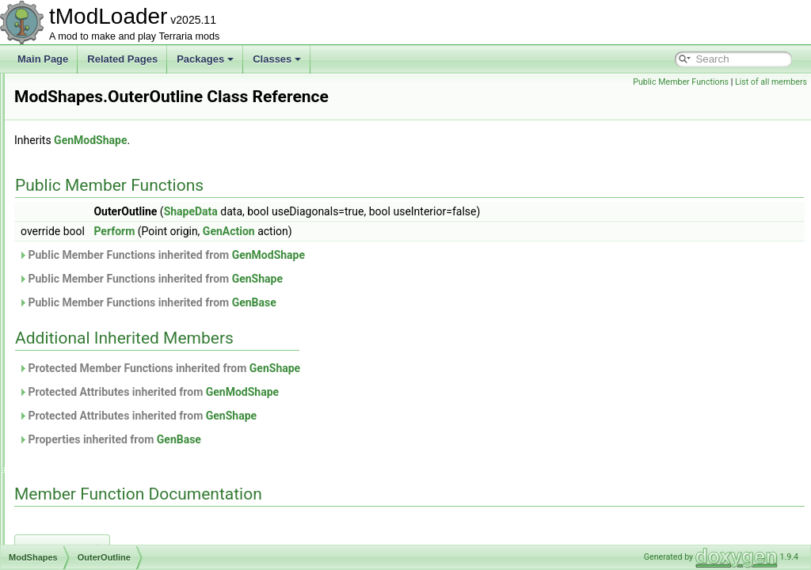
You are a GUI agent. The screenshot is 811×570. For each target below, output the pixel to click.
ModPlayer (74, 107)
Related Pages (122, 59)
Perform (312, 253)
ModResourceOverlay (98, 229)
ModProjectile (81, 142)
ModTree (71, 490)
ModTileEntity (80, 473)
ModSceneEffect (87, 247)
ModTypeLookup (87, 525)
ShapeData (389, 233)
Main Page (42, 59)
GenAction (427, 253)
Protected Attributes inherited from (346, 414)
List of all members (771, 82)
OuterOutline (92, 316)
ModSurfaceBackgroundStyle (113, 403)
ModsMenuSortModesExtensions (122, 368)
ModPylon (73, 177)
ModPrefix (73, 125)
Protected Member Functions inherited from (357, 390)
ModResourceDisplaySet (104, 212)
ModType (71, 508)
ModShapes (77, 264)
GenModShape (288, 162)
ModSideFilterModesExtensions (119, 351)
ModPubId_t (78, 159)
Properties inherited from (307, 461)
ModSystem (77, 421)
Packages (205, 59)
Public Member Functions (681, 82)
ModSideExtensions (94, 334)
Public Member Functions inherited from (359, 277)
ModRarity (74, 194)
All (70, 281)
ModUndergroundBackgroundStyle (125, 543)
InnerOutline (90, 299)
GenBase (452, 324)
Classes (277, 59)
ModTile (69, 456)
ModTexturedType (90, 438)
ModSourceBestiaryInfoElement (119, 386)
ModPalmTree (82, 90)
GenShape (455, 300)
